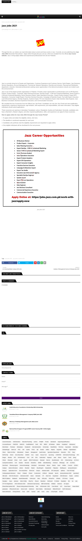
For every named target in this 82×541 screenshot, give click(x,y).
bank (37, 444)
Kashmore (31, 489)
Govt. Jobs (44, 527)
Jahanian (16, 481)
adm (38, 491)
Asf (67, 462)
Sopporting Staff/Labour (63, 441)
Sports (56, 473)
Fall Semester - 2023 (45, 486)
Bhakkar (53, 483)
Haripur (38, 470)
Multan (58, 444)
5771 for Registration (8, 483)
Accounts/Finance (7, 444)
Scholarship (46, 447)
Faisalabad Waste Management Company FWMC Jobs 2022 (25, 414)
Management (34, 452)
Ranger (4, 457)
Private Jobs (32, 525)
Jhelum (21, 468)
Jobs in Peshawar (18, 527)
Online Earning (68, 460)
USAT (28, 491)
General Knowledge (24, 465)
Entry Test (48, 476)
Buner (32, 476)
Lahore (35, 441)
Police (33, 449)
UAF (32, 457)
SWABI (39, 462)
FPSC (69, 452)
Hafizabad (33, 465)
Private (47, 441)
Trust (23, 491)
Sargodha (59, 449)
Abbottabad (20, 452)
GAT (61, 486)
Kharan (36, 481)
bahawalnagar (6, 449)
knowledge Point (7, 29)
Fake (37, 486)
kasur (59, 465)
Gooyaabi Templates (31, 538)
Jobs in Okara (5, 527)
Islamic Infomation (13, 468)
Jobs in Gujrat (5, 521)
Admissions (72, 444)
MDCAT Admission (33, 460)
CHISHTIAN (58, 455)
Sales (38, 478)
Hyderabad (42, 457)
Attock (11, 455)
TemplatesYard (14, 538)
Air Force (76, 460)
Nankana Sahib (45, 470)
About (44, 538)
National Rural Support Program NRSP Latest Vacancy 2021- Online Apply (30, 429)
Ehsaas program (14, 465)
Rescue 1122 (44, 455)
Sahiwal (65, 449)
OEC (62, 460)
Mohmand (49, 481)
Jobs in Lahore (5, 525)
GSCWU (76, 465)
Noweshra (33, 462)
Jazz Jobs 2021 (8, 258)
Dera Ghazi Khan (19, 455)
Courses (70, 465)
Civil (16, 462)
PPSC (19, 449)
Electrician (31, 470)
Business (60, 483)
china (47, 491)
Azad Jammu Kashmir (8, 462)
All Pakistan (52, 444)
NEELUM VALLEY (56, 489)
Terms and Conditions (61, 525)
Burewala (38, 476)
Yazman (33, 491)
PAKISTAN (15, 444)
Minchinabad (48, 489)
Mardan (10, 457)
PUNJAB (41, 441)
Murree (48, 460)
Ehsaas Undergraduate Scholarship (25, 486)
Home (3, 22)
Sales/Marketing (47, 462)
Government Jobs (7, 441)
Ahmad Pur (51, 478)
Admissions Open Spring (33, 483)
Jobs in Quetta (5, 529)
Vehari (19, 473)
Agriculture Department (53, 452)
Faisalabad (64, 444)
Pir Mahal (57, 481)
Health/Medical (29, 444)
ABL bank (5, 476)
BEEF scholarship (45, 483)
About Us (70, 517)
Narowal (27, 462)
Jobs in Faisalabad (6, 519)
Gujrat (64, 457)
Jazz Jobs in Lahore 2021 (11, 22)
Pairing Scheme (16, 491)
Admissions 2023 (24, 476)
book (43, 491)
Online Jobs (32, 478)
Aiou (32, 455)
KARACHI (22, 444)
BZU (36, 457)
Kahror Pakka (23, 481)
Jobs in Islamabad (6, 523)
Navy (73, 452)
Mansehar (43, 481)
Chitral (4, 460)
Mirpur (48, 465)
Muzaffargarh (40, 468)
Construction (37, 473)
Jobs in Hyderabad (19, 521)
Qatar (37, 455)
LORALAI (45, 473)
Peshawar (12, 447)
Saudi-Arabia (42, 452)
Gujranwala (68, 447)
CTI (43, 476)
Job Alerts (70, 519)
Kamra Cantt (24, 489)
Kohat (16, 460)
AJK (37, 449)
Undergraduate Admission (9, 473)
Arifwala (58, 478)
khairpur (5, 470)
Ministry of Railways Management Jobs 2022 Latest (23, 421)
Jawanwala (5, 489)
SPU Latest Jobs (55, 470)
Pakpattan (55, 468)
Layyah (25, 460)
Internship (44, 519)
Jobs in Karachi (18, 523)
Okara (4, 452)
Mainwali (51, 473)
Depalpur (5, 481)
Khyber (33, 468)
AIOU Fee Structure (13, 476)
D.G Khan (72, 462)
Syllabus (63, 470)
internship (75, 447)
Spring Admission (72, 468)
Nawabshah (48, 468)
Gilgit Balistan (72, 449)
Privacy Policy (71, 523)
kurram (61, 491)
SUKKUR (27, 455)
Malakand (14, 478)
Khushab (27, 468)
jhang (74, 457)
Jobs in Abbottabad (6, 517)
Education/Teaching (27, 441)
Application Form (13, 470)
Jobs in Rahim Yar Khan (20, 529)
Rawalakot (63, 481)
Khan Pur (31, 481)
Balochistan (5, 447)
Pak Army (61, 447)
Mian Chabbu (39, 489)
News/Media (54, 447)
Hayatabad (55, 476)
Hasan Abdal (76, 486)
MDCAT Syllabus (6, 478)
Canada (71, 478)
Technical (55, 462)
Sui (72, 481)
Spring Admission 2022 (65, 473)
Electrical (31, 517)
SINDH (45, 444)
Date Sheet (5, 465)
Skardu (54, 465)
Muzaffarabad (55, 460)
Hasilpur (5, 468)
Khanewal (10, 460)
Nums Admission (7, 491)
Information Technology (44, 521)
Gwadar (21, 462)
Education (63, 452)
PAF (78, 455)
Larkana (76, 476)
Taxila (69, 457)
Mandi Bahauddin (23, 478)
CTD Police (64, 478)
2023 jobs (44, 478)
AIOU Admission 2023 (20, 483)
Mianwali (42, 460)
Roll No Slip (5, 455)
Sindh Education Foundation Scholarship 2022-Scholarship (26, 407)
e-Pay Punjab (54, 491)
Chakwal (25, 473)
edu (76, 481)
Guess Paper (67, 486)
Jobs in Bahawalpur (19, 517)
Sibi (69, 481)
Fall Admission (21, 457)
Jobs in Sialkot (18, 531)
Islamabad (53, 441)
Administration (16, 441)
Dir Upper (66, 483)
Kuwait (71, 476)
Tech (28, 457)
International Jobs (36, 447)
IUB (23, 449)
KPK (41, 444)
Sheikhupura (63, 468)
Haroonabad (41, 465)
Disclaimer (58, 523)
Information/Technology (69, 455)
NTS (15, 457)
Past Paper (71, 525)
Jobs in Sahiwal (5, 531)
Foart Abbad (55, 486)
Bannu (59, 457)
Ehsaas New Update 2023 (9, 486)
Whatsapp (62, 462)
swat (55, 457)
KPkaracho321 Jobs (14, 489)
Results (42, 449)
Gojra (10, 481)
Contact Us (58, 519)
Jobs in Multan (18, 525)
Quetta (28, 449)
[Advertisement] (41, 9)
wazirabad (76, 473)
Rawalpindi (27, 447)
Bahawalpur (20, 447)
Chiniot (30, 473)
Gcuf (20, 460)
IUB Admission (63, 476)
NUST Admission (67, 489)
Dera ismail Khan (23, 470)
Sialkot (47, 449)
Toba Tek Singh (70, 470)
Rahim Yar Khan (11, 452)
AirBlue (64, 465)
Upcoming (51, 455)
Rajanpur (49, 457)
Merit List (14, 449)
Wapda (53, 449)
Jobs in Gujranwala (19, 519)
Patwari (27, 452)
